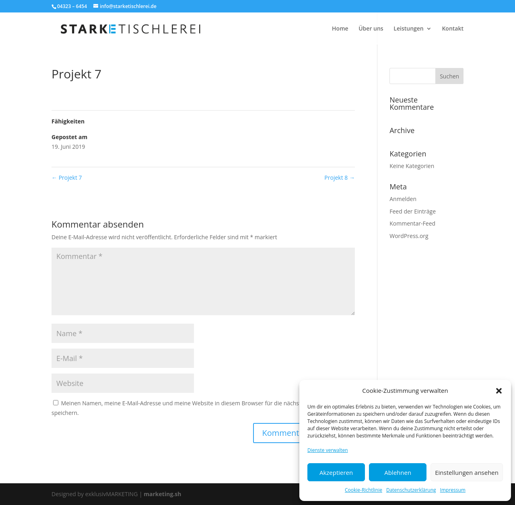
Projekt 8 (339, 177)
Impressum (453, 490)
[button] (499, 391)
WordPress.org (408, 236)
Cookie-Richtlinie (363, 490)
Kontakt (453, 29)
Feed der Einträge (412, 211)
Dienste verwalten (327, 450)
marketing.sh (162, 494)
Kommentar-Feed (412, 223)
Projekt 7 (67, 177)
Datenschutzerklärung (411, 490)
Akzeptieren (336, 472)
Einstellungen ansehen (467, 472)
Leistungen (408, 29)
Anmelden (402, 199)
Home (340, 29)
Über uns (370, 29)
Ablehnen (397, 472)
